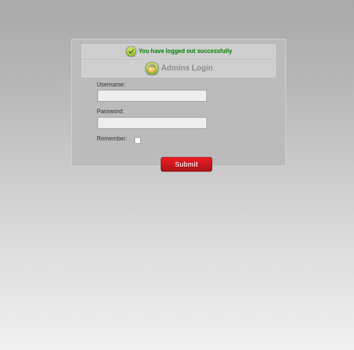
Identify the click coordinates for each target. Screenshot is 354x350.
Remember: (112, 138)
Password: (110, 111)
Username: (111, 84)
